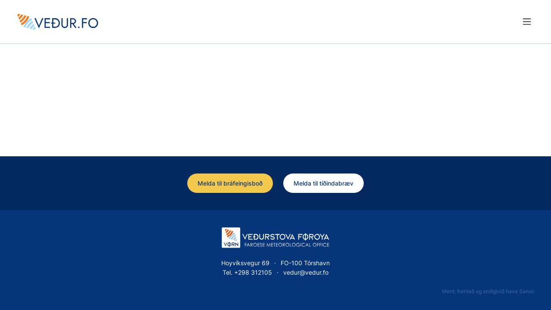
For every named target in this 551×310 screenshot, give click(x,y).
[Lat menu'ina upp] (527, 22)
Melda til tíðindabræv (323, 183)
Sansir (526, 291)
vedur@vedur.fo (305, 272)
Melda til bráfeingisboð (230, 183)
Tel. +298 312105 (247, 272)
